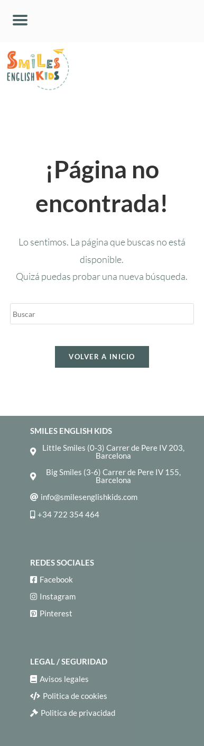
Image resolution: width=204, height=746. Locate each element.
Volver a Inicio (102, 356)
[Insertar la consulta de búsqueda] (101, 313)
